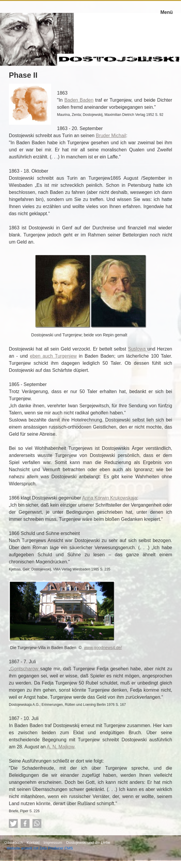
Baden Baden (78, 100)
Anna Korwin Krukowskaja (109, 497)
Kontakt (33, 842)
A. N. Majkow (60, 746)
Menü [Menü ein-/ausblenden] (166, 12)
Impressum (52, 842)
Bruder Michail (111, 135)
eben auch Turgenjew (53, 356)
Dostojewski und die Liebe (88, 842)
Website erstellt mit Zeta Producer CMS (39, 848)
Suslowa (137, 348)
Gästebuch (13, 842)
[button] (13, 823)
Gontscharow (25, 668)
